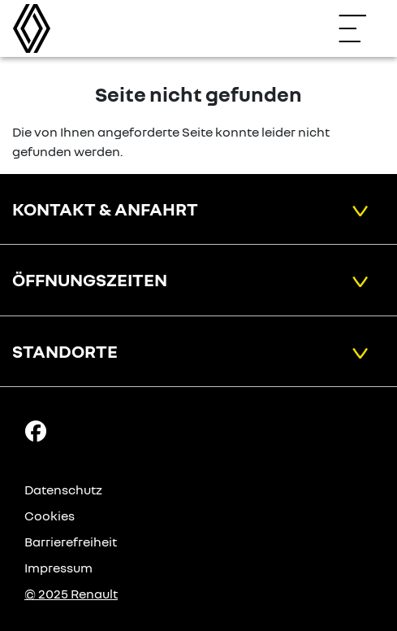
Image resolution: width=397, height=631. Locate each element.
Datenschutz (63, 489)
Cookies (49, 515)
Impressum (58, 567)
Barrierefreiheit (70, 541)
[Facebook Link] (35, 430)
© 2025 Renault (71, 593)
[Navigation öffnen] (360, 28)
